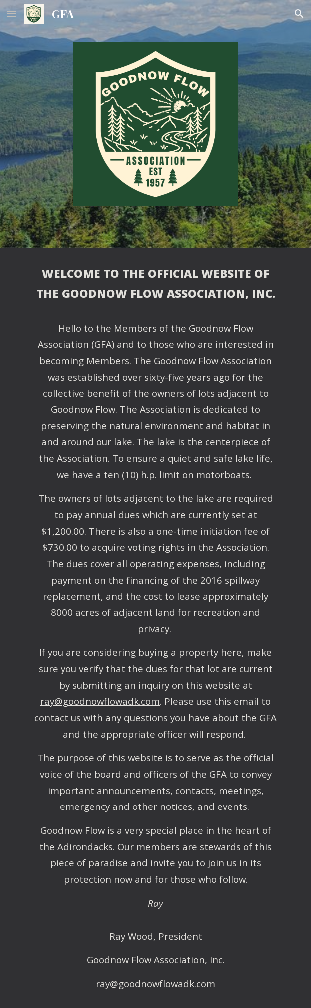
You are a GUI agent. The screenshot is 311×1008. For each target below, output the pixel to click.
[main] (155, 628)
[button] (12, 13)
